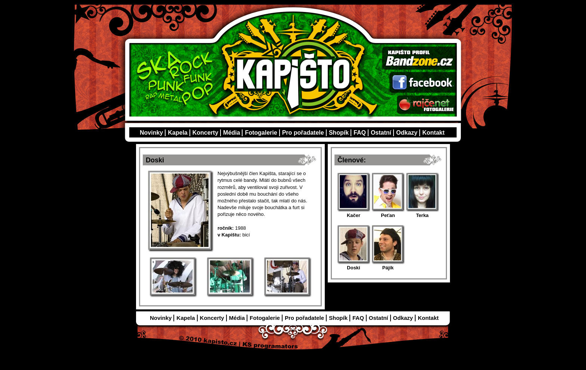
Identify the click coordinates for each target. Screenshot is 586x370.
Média (231, 132)
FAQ (360, 132)
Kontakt (433, 132)
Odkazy (406, 132)
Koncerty (205, 132)
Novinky (151, 132)
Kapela (177, 132)
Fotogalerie (261, 132)
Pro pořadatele (303, 132)
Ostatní (381, 132)
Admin (333, 351)
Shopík (339, 132)
